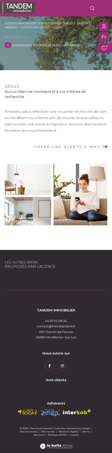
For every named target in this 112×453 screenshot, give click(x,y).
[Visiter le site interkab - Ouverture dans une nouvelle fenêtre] (77, 411)
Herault (11, 27)
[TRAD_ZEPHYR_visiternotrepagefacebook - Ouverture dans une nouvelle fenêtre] (49, 366)
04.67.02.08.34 (56, 321)
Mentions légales (68, 431)
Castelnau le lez (36, 27)
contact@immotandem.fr (56, 326)
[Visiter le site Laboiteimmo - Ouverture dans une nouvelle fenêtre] (56, 443)
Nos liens (39, 434)
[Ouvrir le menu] (104, 8)
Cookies (74, 435)
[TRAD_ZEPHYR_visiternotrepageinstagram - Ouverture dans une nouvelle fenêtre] (62, 366)
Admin (86, 431)
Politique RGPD (57, 434)
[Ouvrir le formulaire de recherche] (92, 8)
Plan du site (48, 431)
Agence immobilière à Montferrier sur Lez (40, 23)
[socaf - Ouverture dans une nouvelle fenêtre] (27, 412)
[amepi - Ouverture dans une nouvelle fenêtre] (50, 412)
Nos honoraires (28, 431)
